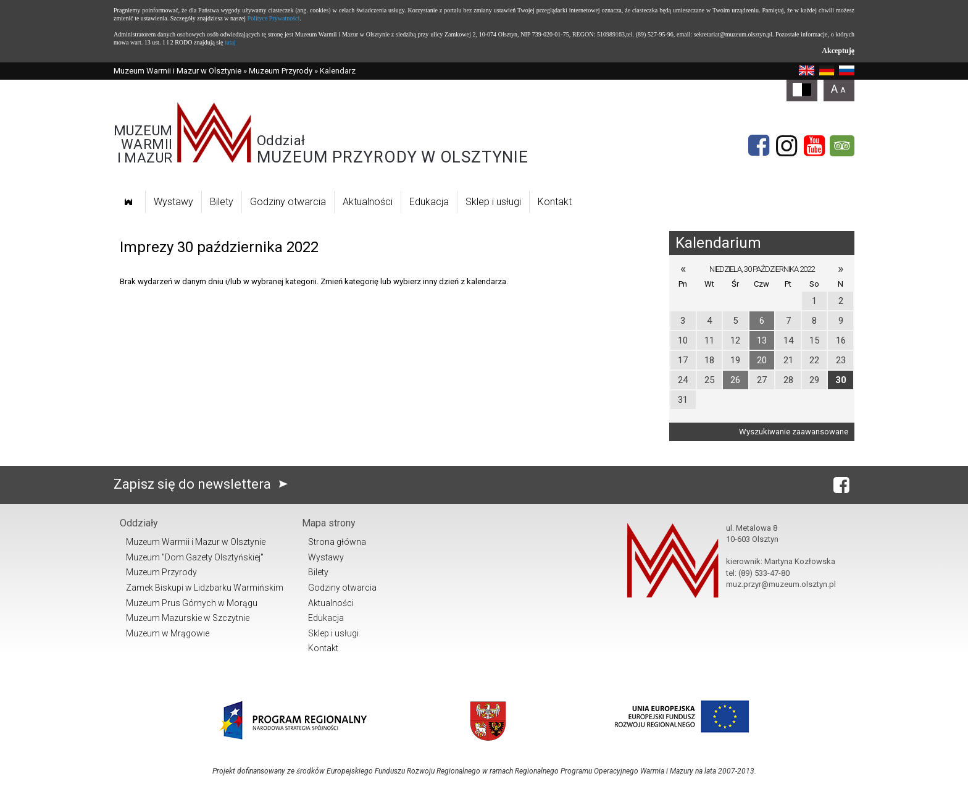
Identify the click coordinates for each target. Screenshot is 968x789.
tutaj (230, 42)
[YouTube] (814, 145)
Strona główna (337, 542)
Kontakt (555, 202)
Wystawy (173, 202)
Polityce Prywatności (274, 18)
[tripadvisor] (842, 145)
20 (762, 360)
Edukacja (429, 202)
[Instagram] (786, 145)
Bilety (221, 202)
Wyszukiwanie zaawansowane (793, 431)
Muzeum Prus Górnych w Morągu (191, 603)
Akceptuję (838, 50)
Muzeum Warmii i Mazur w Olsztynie (177, 70)
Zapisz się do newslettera (203, 484)
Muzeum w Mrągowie (167, 633)
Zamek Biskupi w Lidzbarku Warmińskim (204, 588)
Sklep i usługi (493, 202)
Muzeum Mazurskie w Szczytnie (187, 618)
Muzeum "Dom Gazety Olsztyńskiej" (195, 557)
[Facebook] (758, 146)
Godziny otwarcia (288, 202)
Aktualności (368, 202)
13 (762, 340)
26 (735, 380)
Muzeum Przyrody (280, 70)
